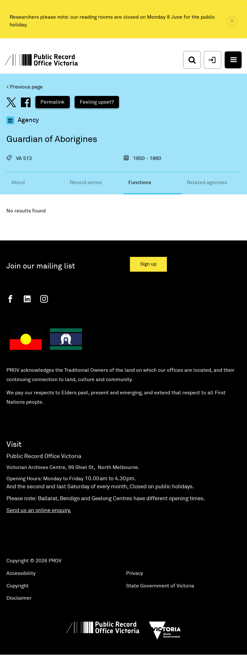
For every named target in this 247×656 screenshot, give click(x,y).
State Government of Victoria (160, 585)
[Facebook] (10, 299)
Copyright (17, 585)
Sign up (148, 264)
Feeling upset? (97, 102)
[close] (232, 21)
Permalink (53, 102)
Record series (86, 182)
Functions (139, 182)
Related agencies (207, 182)
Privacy (134, 573)
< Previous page (24, 86)
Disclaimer (19, 598)
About (18, 182)
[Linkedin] (27, 299)
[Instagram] (44, 299)
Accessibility (21, 573)
